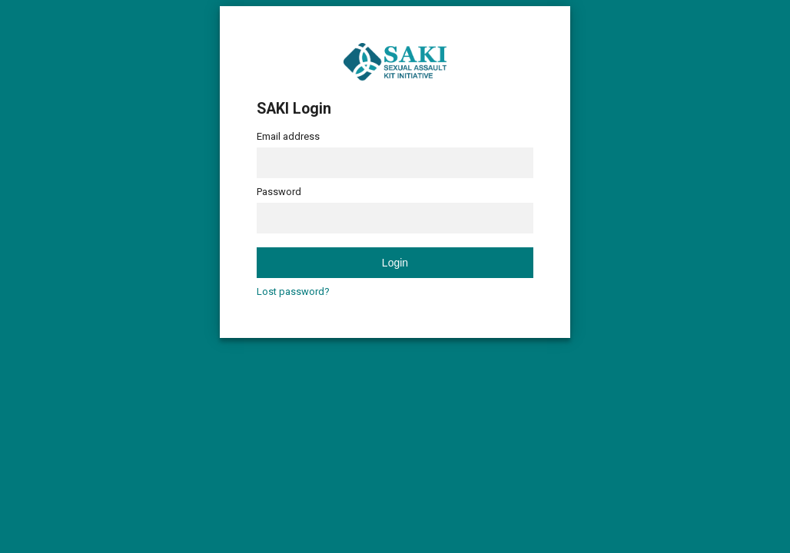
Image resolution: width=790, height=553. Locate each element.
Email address (288, 136)
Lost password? (293, 291)
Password (279, 191)
